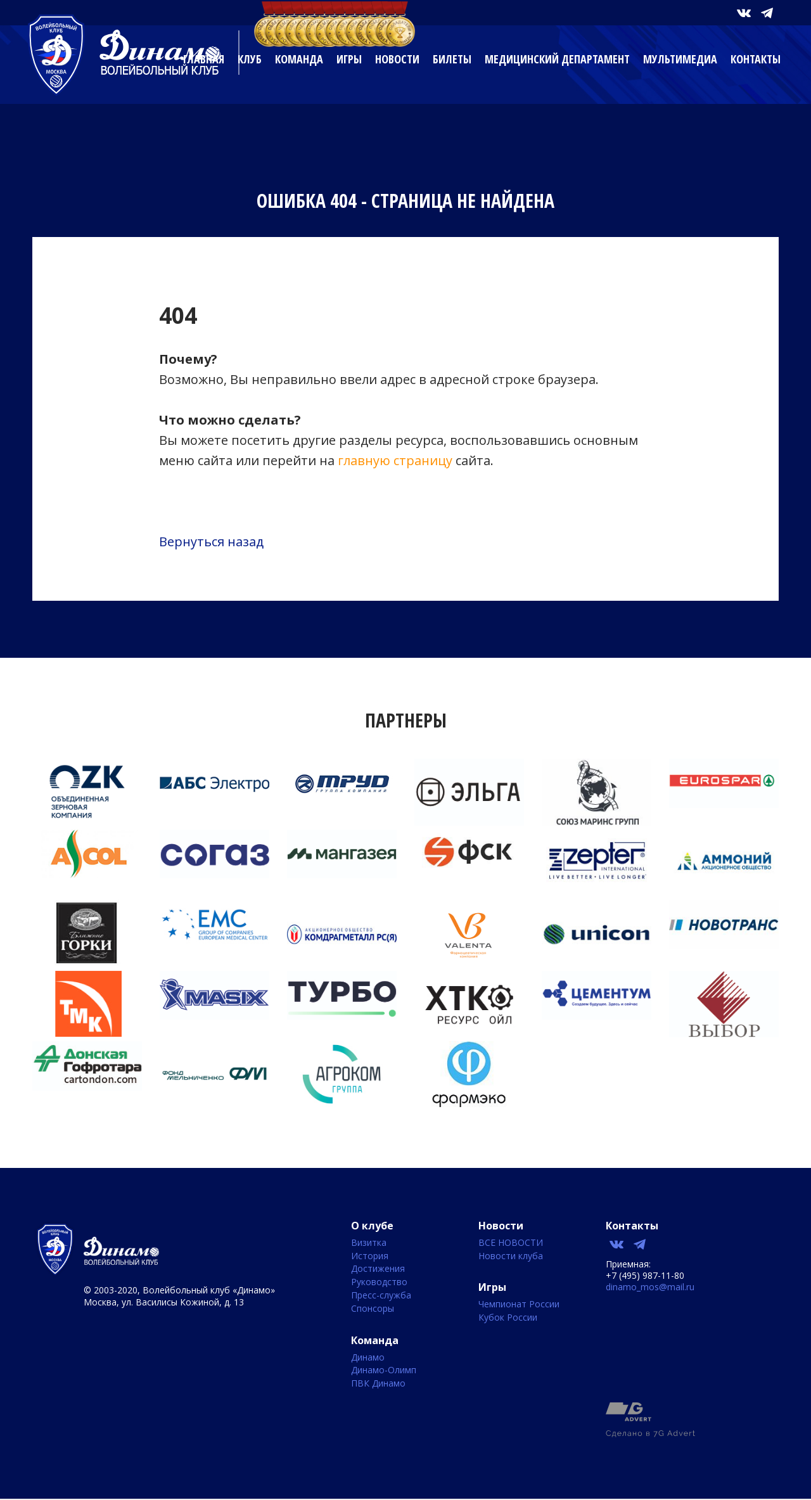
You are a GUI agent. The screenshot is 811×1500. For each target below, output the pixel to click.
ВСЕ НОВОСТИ (510, 1243)
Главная (203, 59)
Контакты (756, 59)
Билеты (452, 59)
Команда (299, 59)
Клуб (250, 59)
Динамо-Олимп (383, 1370)
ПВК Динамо (378, 1383)
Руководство (379, 1282)
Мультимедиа (680, 59)
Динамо (368, 1357)
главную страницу (395, 460)
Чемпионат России (518, 1304)
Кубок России (507, 1317)
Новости (397, 59)
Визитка (368, 1243)
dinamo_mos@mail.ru (650, 1287)
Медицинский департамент (557, 59)
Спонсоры (372, 1309)
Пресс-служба (381, 1295)
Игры (349, 59)
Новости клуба (510, 1256)
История (369, 1256)
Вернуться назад (211, 541)
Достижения (378, 1269)
